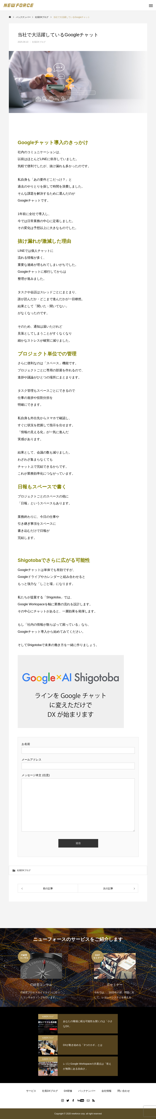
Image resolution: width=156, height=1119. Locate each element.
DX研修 (68, 1090)
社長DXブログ (39, 42)
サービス (31, 1090)
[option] (41, 975)
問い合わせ (123, 1090)
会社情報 (106, 1090)
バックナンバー (87, 1090)
